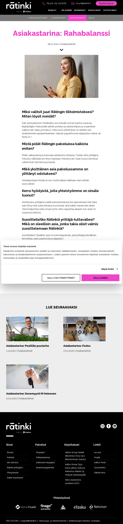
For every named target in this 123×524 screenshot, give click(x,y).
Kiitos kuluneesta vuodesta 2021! (73, 481)
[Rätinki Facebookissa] (108, 426)
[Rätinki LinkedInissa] (114, 426)
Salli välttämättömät (61, 277)
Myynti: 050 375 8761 (56, 3)
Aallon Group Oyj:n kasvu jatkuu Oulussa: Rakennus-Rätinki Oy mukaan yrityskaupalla (75, 469)
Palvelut (52, 10)
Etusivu (10, 452)
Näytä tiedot (107, 269)
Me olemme (67, 10)
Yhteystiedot (110, 10)
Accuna (97, 452)
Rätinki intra (99, 472)
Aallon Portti (100, 462)
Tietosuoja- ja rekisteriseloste (53, 520)
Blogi (91, 18)
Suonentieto (100, 467)
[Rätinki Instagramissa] (102, 426)
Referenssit (80, 10)
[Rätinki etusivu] (18, 7)
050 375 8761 (12, 520)
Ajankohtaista (58, 18)
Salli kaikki (100, 277)
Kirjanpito (40, 452)
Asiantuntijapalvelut (45, 467)
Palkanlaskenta (43, 457)
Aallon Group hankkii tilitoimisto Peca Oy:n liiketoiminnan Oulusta (75, 456)
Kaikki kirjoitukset (38, 18)
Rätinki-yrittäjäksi (15, 467)
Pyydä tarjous (106, 3)
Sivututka (95, 520)
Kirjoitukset (94, 10)
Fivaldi (97, 457)
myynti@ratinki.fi (83, 3)
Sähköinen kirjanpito (45, 462)
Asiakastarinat (77, 18)
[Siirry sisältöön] (61, 50)
